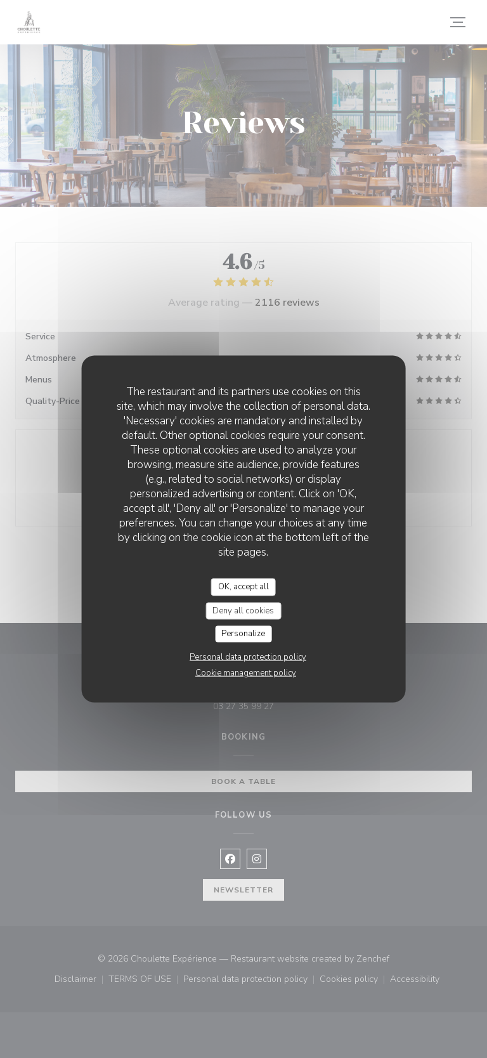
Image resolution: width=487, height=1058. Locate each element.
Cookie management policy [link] (245, 672)
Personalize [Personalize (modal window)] (243, 633)
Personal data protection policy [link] (248, 656)
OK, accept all (243, 586)
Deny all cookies (243, 610)
